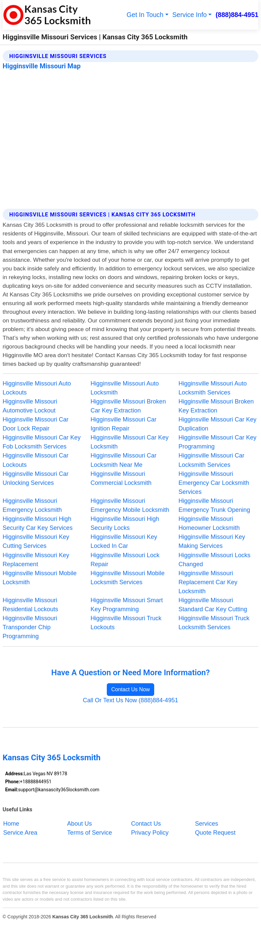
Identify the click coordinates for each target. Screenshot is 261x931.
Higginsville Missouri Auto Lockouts (37, 388)
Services (206, 823)
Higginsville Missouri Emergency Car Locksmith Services (214, 483)
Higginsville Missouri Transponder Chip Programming (30, 627)
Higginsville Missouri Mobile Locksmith (40, 578)
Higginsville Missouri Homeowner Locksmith (209, 523)
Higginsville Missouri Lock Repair (125, 560)
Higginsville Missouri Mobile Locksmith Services (127, 578)
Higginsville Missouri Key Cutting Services (36, 541)
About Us (79, 823)
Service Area (20, 832)
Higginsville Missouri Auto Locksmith (124, 388)
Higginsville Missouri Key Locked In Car (123, 541)
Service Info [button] (189, 14)
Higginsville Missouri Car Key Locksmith (129, 442)
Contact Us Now (130, 689)
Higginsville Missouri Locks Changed (215, 560)
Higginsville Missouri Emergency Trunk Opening (214, 505)
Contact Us (146, 823)
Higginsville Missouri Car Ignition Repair (123, 424)
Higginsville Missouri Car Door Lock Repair (36, 424)
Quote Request (215, 832)
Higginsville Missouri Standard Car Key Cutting (213, 605)
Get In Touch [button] (144, 14)
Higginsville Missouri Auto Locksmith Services (213, 388)
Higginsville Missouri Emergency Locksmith (32, 505)
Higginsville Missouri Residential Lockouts (30, 605)
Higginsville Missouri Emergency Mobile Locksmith (129, 505)
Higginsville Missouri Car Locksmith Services (212, 460)
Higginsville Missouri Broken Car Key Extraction (128, 406)
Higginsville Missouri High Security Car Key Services (38, 523)
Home (11, 823)
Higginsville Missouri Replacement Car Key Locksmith (208, 582)
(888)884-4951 (237, 14)
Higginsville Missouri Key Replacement (36, 560)
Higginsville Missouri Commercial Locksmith (121, 478)
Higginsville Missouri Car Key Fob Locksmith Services (42, 442)
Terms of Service (89, 832)
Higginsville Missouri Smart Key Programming (126, 605)
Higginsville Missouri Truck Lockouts (126, 623)
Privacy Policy (150, 832)
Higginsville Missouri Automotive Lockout (30, 406)
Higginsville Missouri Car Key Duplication (218, 424)
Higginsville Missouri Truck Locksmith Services (214, 623)
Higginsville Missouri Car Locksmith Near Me (123, 460)
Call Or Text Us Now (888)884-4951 (130, 700)
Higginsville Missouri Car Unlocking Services (36, 478)
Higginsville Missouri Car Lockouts (36, 460)
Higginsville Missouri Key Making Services (212, 541)
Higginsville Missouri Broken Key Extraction (216, 406)
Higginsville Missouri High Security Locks (124, 523)
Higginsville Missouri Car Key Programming (218, 442)
